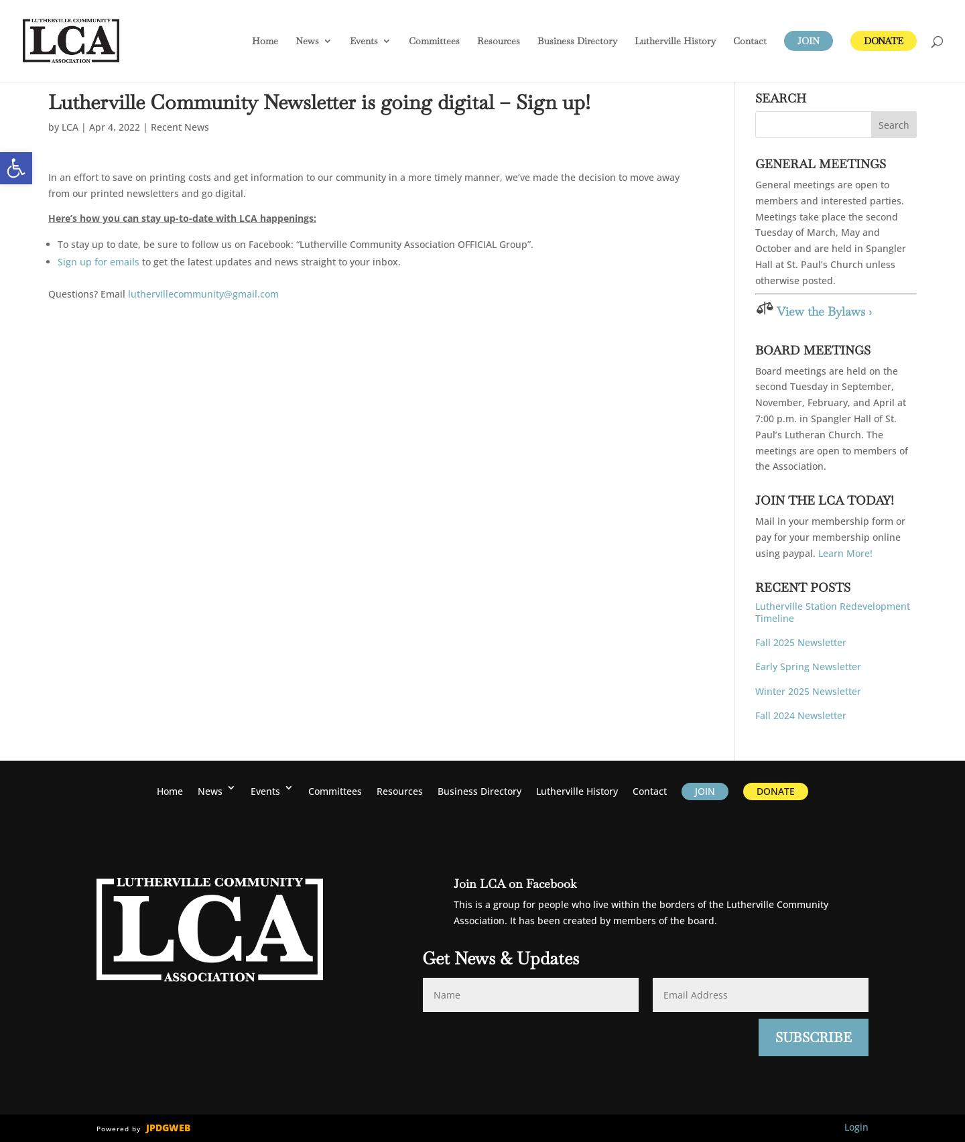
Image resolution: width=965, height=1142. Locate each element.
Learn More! (845, 553)
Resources (498, 41)
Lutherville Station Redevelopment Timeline (832, 612)
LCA (70, 127)
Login (856, 1127)
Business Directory (577, 41)
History (675, 41)
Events (364, 41)
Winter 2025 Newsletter (808, 691)
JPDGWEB (168, 1127)
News (307, 41)
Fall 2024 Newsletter (800, 715)
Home (265, 41)
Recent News (180, 127)
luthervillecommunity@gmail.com (203, 294)
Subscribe (813, 1037)
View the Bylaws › (824, 311)
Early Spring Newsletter (808, 666)
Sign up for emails (98, 261)
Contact (750, 41)
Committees (434, 41)
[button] (16, 168)
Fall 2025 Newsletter (800, 642)
